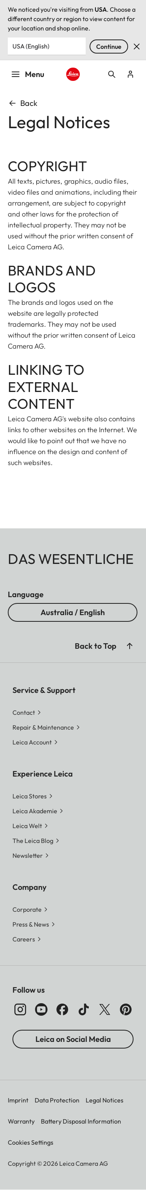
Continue (108, 46)
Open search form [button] (111, 74)
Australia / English (72, 612)
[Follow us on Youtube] (41, 1009)
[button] (129, 646)
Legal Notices (104, 1100)
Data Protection (57, 1100)
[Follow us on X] (105, 1009)
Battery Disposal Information (81, 1121)
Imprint (18, 1100)
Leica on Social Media (73, 1039)
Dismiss (136, 46)
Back (22, 103)
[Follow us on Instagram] (20, 1009)
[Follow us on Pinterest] (126, 1009)
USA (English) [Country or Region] (30, 46)
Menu (27, 74)
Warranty (21, 1121)
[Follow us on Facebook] (62, 1009)
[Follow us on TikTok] (83, 1009)
